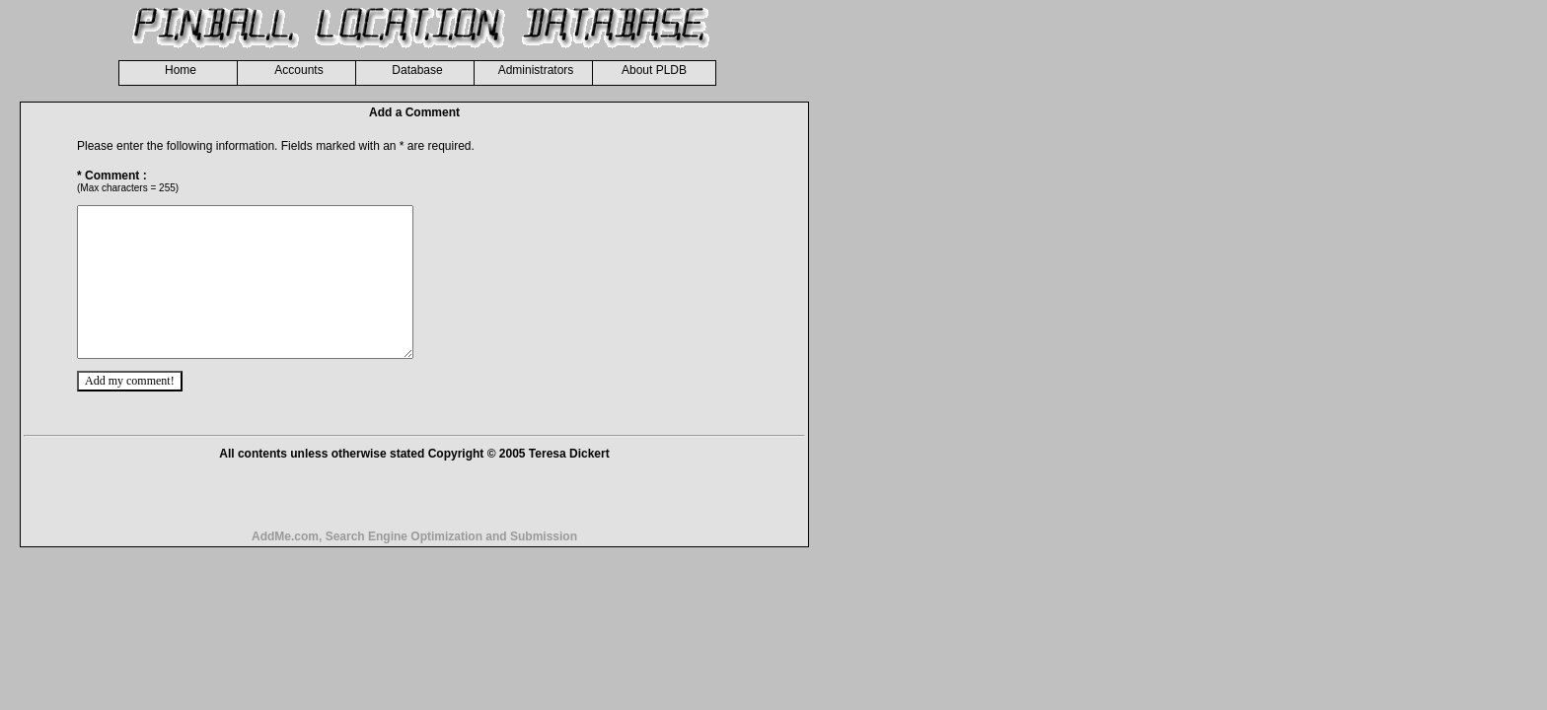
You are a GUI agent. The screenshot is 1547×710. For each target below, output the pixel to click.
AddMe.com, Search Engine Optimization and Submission (414, 566)
